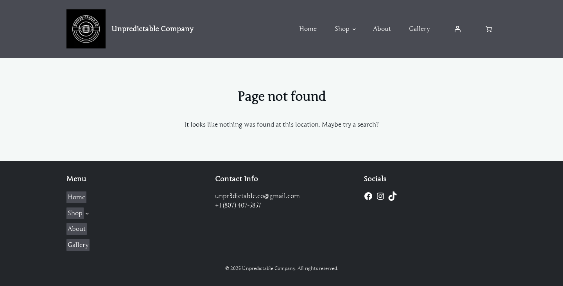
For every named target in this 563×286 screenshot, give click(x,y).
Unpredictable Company (152, 29)
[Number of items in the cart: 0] (489, 29)
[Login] (457, 29)
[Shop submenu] (354, 29)
